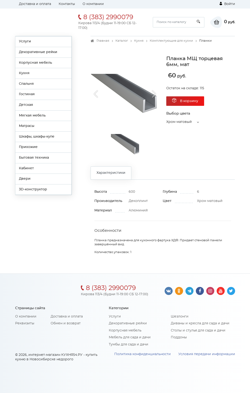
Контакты (67, 4)
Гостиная (27, 94)
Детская (26, 105)
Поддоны (179, 337)
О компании (93, 4)
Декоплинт (138, 201)
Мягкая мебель (32, 115)
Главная (102, 40)
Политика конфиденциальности (142, 354)
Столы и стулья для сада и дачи (198, 330)
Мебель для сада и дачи (130, 337)
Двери (25, 178)
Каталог (121, 40)
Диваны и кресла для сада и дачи (200, 323)
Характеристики (110, 172)
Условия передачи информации (206, 354)
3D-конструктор (33, 189)
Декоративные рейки (38, 52)
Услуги (25, 41)
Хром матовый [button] (179, 122)
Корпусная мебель (35, 62)
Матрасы (26, 126)
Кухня (24, 73)
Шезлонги (180, 316)
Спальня (26, 83)
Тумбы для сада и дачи (128, 344)
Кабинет (26, 168)
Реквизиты (24, 323)
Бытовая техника (34, 157)
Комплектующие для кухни (171, 40)
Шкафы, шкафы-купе (36, 136)
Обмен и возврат (66, 323)
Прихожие (28, 147)
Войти (227, 4)
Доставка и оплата (35, 4)
